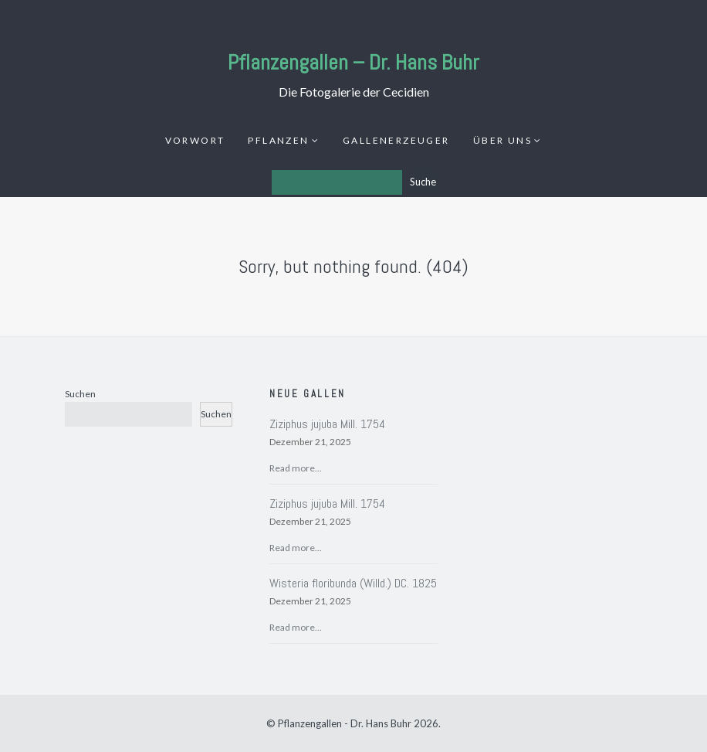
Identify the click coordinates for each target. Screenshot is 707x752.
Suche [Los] (423, 181)
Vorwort (195, 140)
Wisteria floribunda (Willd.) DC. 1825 (353, 583)
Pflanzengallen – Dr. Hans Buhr (353, 62)
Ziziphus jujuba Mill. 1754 (327, 424)
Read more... (295, 468)
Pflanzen (278, 140)
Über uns (502, 140)
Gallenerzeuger (396, 140)
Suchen (80, 394)
